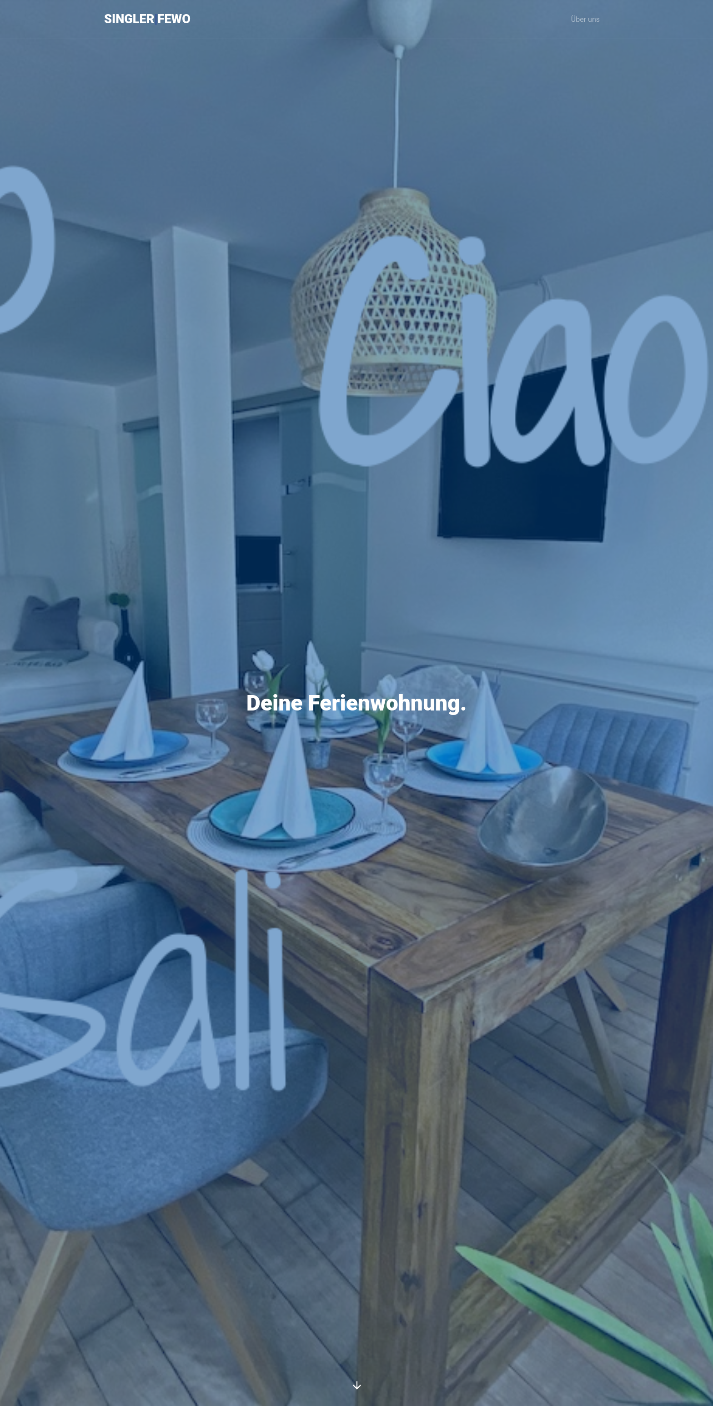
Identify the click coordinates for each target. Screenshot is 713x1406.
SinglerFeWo (147, 19)
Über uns (585, 19)
